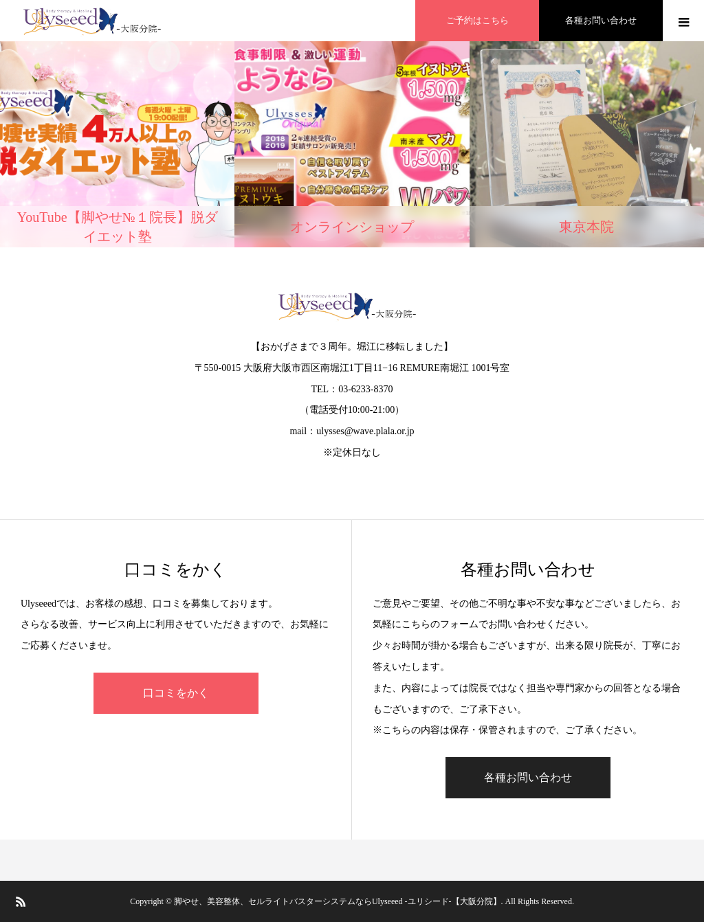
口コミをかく (176, 693)
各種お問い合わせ (528, 777)
